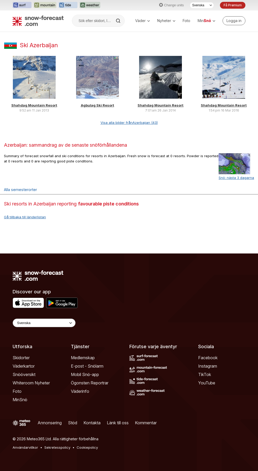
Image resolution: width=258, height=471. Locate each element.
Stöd (72, 422)
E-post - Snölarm (87, 366)
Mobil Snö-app (85, 374)
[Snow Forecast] (38, 20)
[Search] (118, 21)
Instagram (207, 366)
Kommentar (146, 422)
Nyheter (166, 20)
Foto (186, 20)
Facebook (208, 357)
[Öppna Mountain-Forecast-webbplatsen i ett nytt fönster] (45, 5)
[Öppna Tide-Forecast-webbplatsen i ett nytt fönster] (68, 5)
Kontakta (92, 422)
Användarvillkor (25, 447)
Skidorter (21, 357)
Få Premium (233, 5)
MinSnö (20, 399)
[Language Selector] (44, 323)
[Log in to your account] (234, 20)
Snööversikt (24, 374)
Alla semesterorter (20, 189)
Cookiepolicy (87, 447)
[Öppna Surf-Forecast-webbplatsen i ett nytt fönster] (22, 5)
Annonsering (50, 422)
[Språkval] (202, 5)
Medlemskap (83, 357)
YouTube (206, 382)
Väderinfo (80, 391)
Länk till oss (118, 422)
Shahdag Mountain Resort (34, 105)
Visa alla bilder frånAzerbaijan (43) (129, 122)
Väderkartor (24, 366)
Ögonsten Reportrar (89, 382)
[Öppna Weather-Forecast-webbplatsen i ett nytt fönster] (90, 5)
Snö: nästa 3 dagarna (236, 178)
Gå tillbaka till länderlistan (25, 217)
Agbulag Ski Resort (97, 105)
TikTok (204, 374)
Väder (142, 20)
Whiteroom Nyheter (31, 382)
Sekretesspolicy (57, 447)
